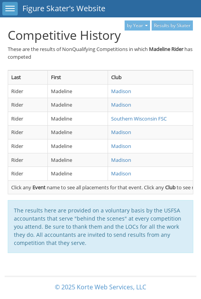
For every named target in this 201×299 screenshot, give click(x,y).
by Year (137, 25)
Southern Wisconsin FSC (139, 118)
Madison (121, 91)
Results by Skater (172, 25)
